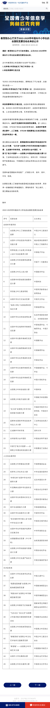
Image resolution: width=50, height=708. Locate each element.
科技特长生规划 (39, 705)
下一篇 (37, 685)
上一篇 (12, 685)
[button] (47, 9)
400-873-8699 (13, 705)
